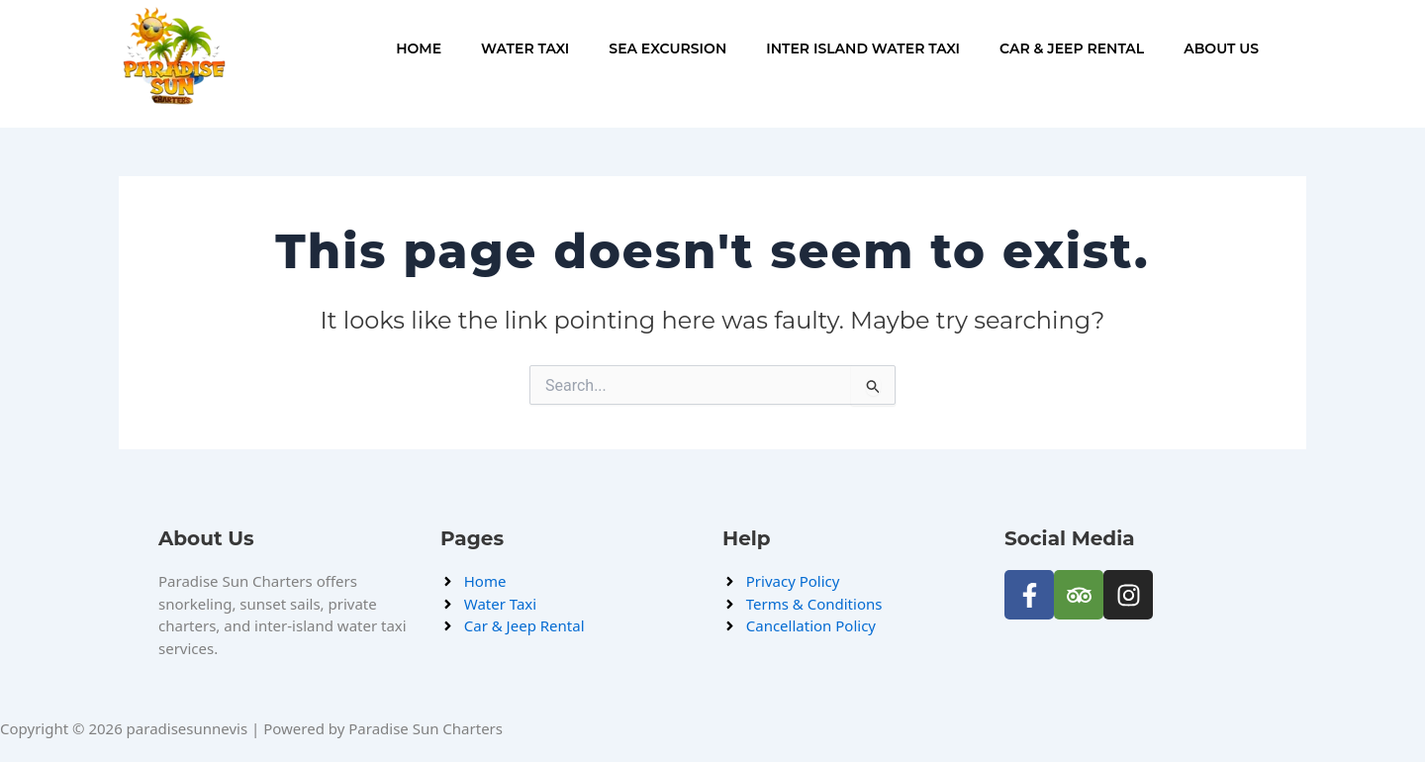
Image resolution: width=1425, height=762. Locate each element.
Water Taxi (525, 48)
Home (418, 48)
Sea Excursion (667, 48)
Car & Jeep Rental (1071, 48)
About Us (1221, 48)
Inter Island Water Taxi (863, 48)
